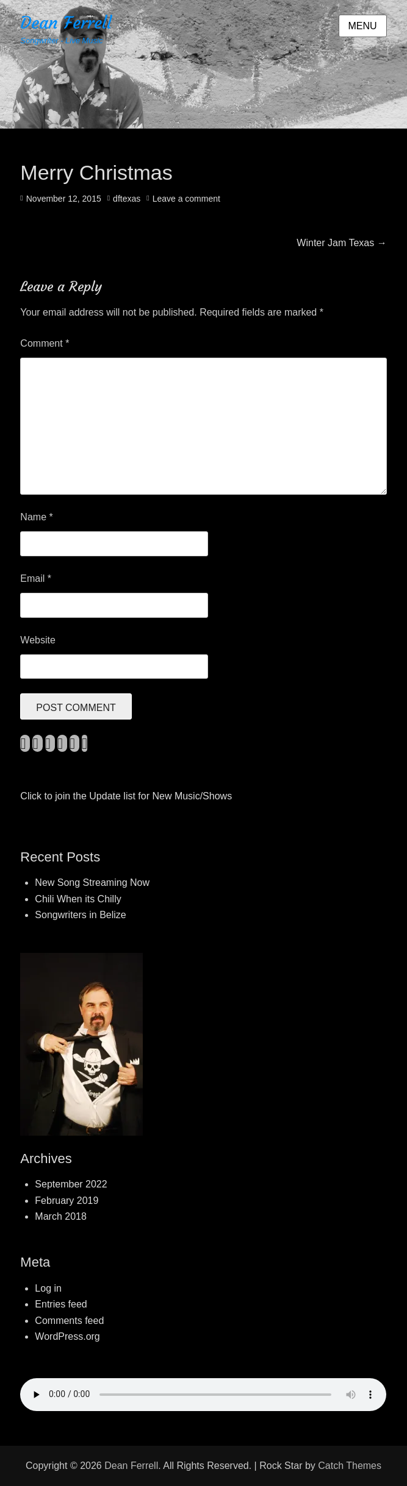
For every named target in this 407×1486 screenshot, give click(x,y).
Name (36, 517)
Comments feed (69, 1320)
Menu (362, 26)
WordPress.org (67, 1336)
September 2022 (71, 1184)
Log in (48, 1288)
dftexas (126, 198)
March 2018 (61, 1216)
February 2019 (66, 1200)
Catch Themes (349, 1465)
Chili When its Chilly (78, 899)
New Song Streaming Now (92, 882)
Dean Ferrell (66, 23)
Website (38, 640)
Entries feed (61, 1304)
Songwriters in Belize (80, 915)
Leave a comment (186, 198)
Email (35, 578)
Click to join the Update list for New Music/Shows (126, 796)
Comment (44, 343)
